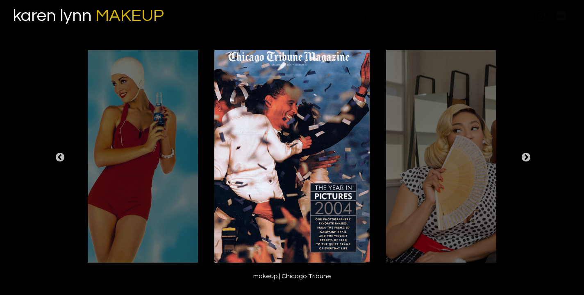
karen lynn (88, 16)
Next (525, 158)
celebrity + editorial (276, 15)
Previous (59, 158)
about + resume (463, 15)
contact (512, 15)
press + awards (403, 15)
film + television (343, 15)
